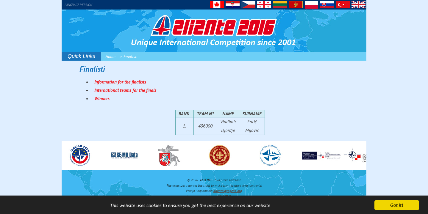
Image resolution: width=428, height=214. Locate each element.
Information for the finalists (120, 82)
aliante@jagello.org (227, 191)
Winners (102, 98)
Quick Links (81, 56)
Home (110, 56)
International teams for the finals (125, 90)
